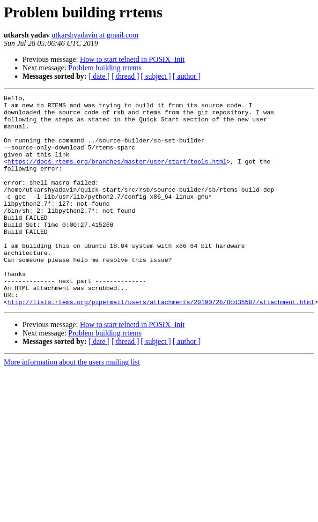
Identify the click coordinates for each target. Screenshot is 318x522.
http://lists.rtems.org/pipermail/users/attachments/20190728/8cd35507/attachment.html (160, 344)
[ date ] (99, 76)
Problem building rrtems (104, 68)
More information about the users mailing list (72, 404)
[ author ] (187, 76)
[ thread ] (125, 76)
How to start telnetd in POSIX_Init (132, 59)
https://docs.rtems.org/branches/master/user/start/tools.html (117, 175)
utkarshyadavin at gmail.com (95, 35)
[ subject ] (156, 76)
